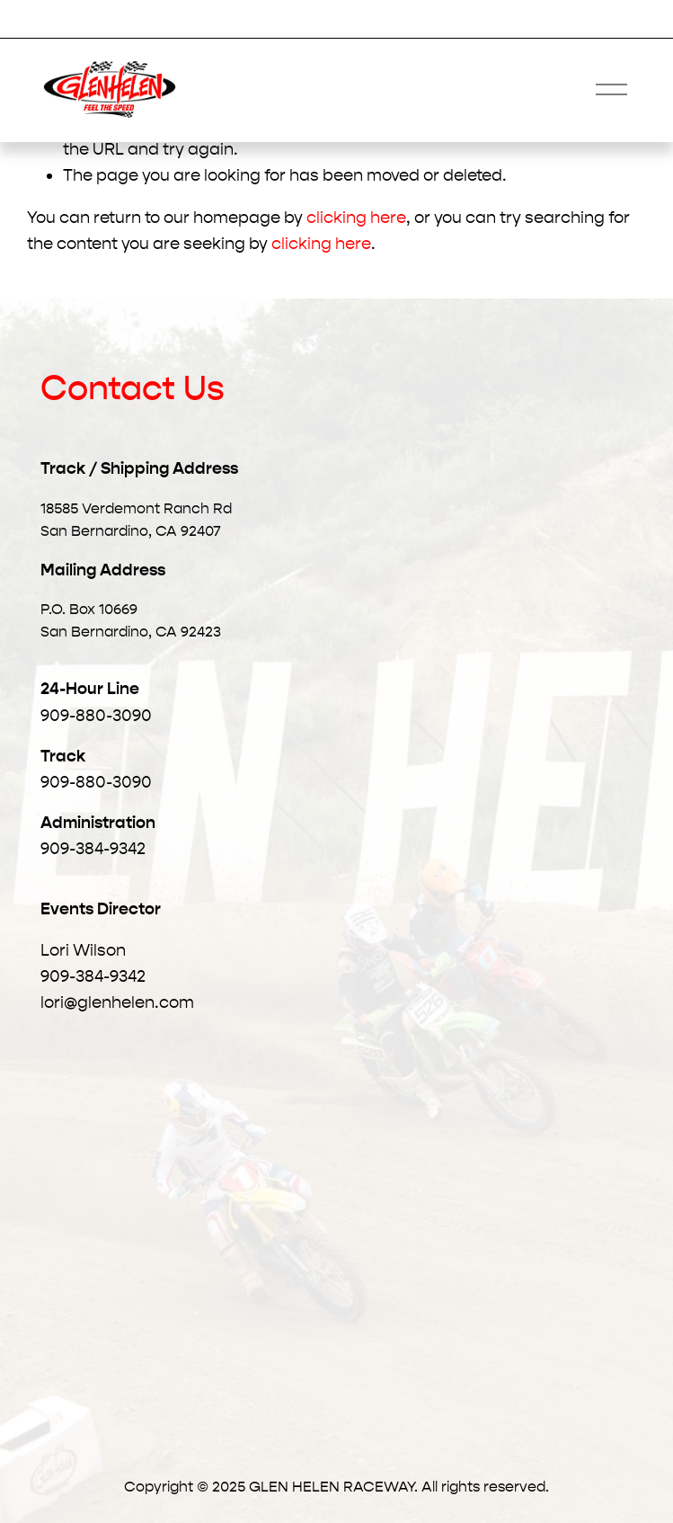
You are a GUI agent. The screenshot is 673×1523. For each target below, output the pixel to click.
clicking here (356, 217)
